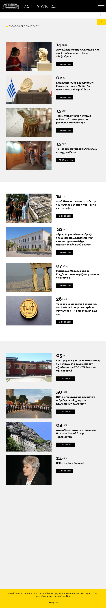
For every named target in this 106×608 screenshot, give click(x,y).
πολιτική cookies (62, 596)
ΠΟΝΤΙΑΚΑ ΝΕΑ (66, 160)
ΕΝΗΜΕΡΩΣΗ (65, 64)
